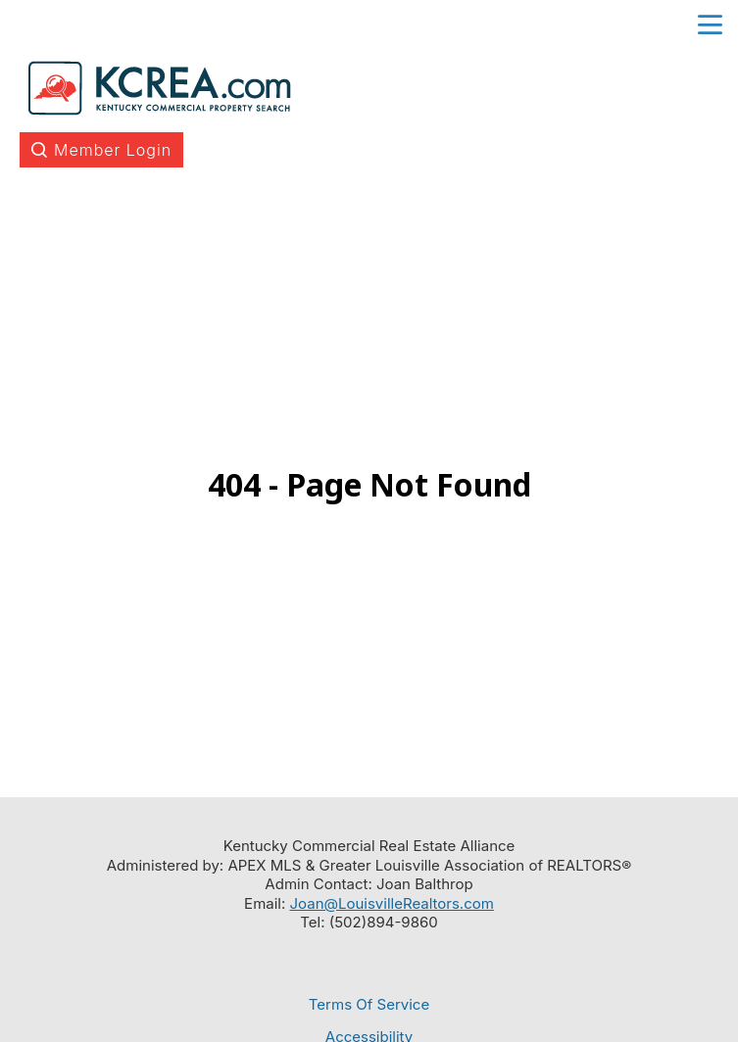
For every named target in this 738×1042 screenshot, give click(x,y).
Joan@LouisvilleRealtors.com (392, 903)
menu (710, 25)
